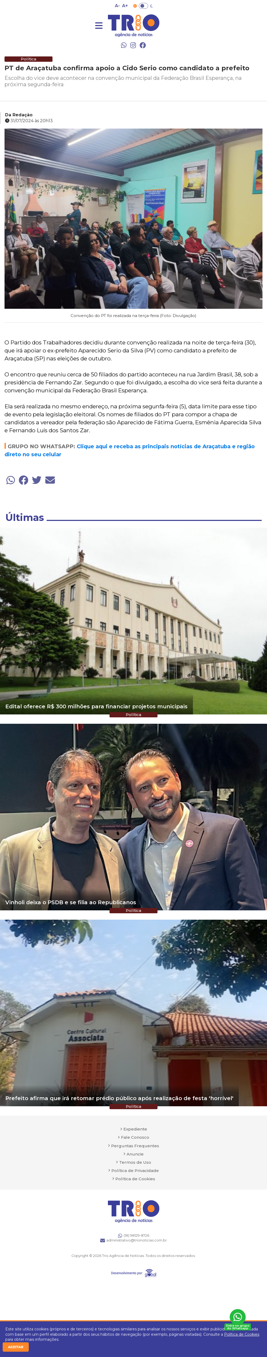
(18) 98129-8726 (133, 1235)
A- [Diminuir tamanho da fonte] (117, 5)
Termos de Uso (135, 1162)
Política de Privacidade (135, 1170)
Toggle (143, 6)
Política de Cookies (241, 1334)
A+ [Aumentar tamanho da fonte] (125, 5)
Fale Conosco (135, 1137)
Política (28, 58)
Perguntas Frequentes (135, 1145)
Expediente (135, 1129)
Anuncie (135, 1154)
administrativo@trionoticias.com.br (133, 1240)
